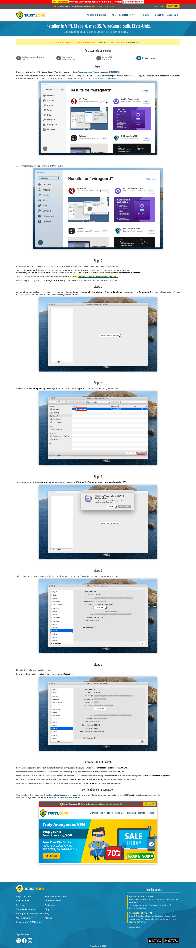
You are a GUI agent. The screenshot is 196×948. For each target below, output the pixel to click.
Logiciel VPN (22, 900)
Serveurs (159, 15)
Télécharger (145, 15)
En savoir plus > (134, 927)
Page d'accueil (23, 896)
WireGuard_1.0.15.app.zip (104, 78)
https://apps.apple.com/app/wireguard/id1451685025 (96, 72)
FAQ (47, 913)
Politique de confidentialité (30, 913)
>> (133, 1)
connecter (101, 42)
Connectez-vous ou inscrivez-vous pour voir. (98, 276)
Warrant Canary (24, 917)
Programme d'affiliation (28, 922)
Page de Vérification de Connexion (64, 797)
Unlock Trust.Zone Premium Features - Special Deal (152, 916)
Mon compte (173, 6)
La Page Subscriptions (110, 266)
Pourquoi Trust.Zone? (97, 15)
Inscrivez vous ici (134, 42)
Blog (47, 909)
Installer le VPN (127, 15)
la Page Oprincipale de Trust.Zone (38, 795)
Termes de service (25, 909)
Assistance (172, 15)
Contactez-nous (53, 900)
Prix (114, 15)
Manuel (49, 917)
